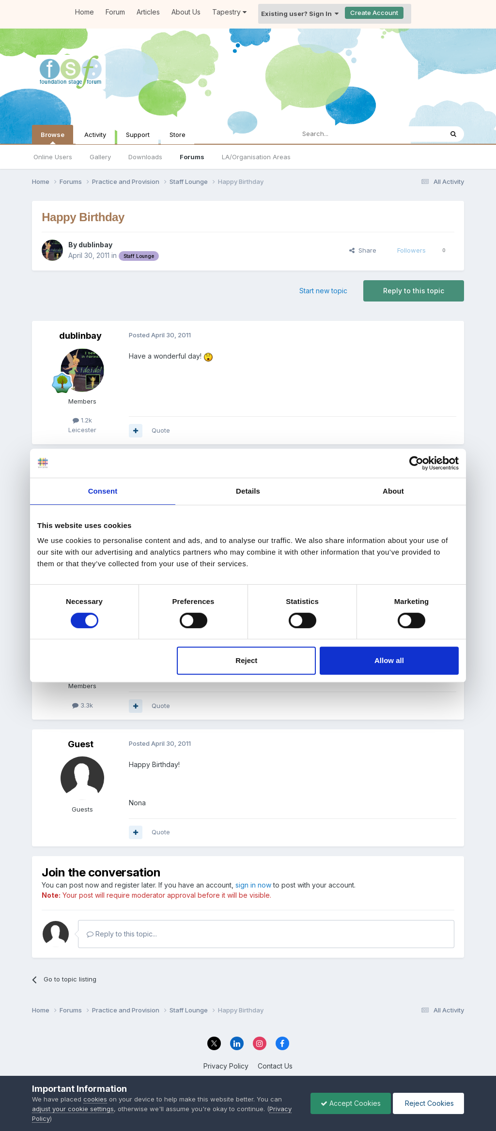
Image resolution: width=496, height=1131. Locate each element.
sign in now (253, 885)
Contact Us (275, 1066)
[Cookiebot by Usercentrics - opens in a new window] (416, 463)
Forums (192, 157)
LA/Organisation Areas (256, 157)
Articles (148, 12)
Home (84, 12)
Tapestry (229, 12)
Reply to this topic (413, 291)
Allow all (389, 660)
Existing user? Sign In (300, 13)
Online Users (52, 157)
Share (362, 250)
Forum (115, 12)
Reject (246, 660)
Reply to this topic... (122, 934)
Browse (52, 137)
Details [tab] (248, 491)
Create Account (374, 12)
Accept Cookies (351, 1103)
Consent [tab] (103, 491)
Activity (95, 134)
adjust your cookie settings (73, 1109)
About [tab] (393, 491)
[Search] (343, 134)
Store (178, 134)
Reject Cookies (428, 1103)
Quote (161, 430)
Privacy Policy (225, 1066)
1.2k (82, 420)
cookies (95, 1099)
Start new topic (323, 291)
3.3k (82, 705)
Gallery (100, 157)
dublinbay (95, 245)
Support (138, 134)
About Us (186, 12)
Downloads (145, 157)
